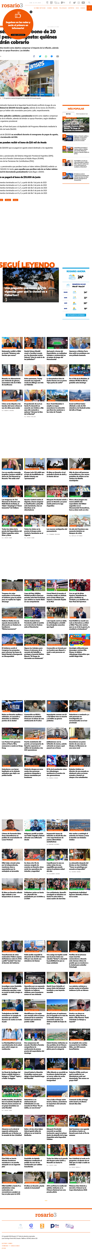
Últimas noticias (39, 8)
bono (15, 200)
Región (55, 8)
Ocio (77, 8)
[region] (46, 18)
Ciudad (49, 8)
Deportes (71, 8)
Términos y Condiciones (11, 1246)
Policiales (63, 8)
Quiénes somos (7, 1243)
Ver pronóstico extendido (76, 315)
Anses (8, 200)
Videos (83, 8)
